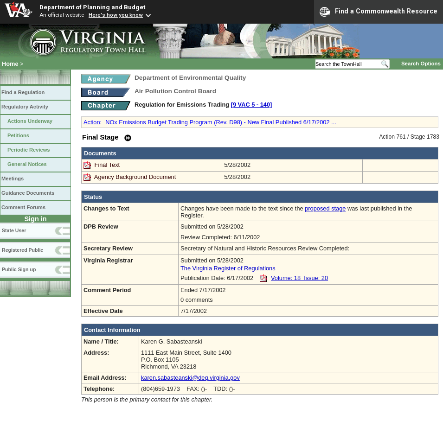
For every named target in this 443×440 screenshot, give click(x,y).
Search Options (421, 63)
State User (14, 230)
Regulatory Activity (24, 106)
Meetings (12, 178)
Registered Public (22, 250)
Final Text (108, 164)
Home (10, 63)
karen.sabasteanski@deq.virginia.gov (190, 377)
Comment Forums (23, 207)
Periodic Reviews (28, 150)
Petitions (18, 135)
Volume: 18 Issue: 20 (299, 277)
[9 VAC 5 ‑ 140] (251, 104)
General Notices (27, 164)
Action (91, 122)
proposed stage (325, 208)
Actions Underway (29, 121)
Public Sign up (19, 269)
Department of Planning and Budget (92, 7)
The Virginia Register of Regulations (228, 268)
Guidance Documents (27, 193)
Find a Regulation (23, 92)
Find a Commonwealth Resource (378, 11)
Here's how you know (116, 15)
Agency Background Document (135, 176)
